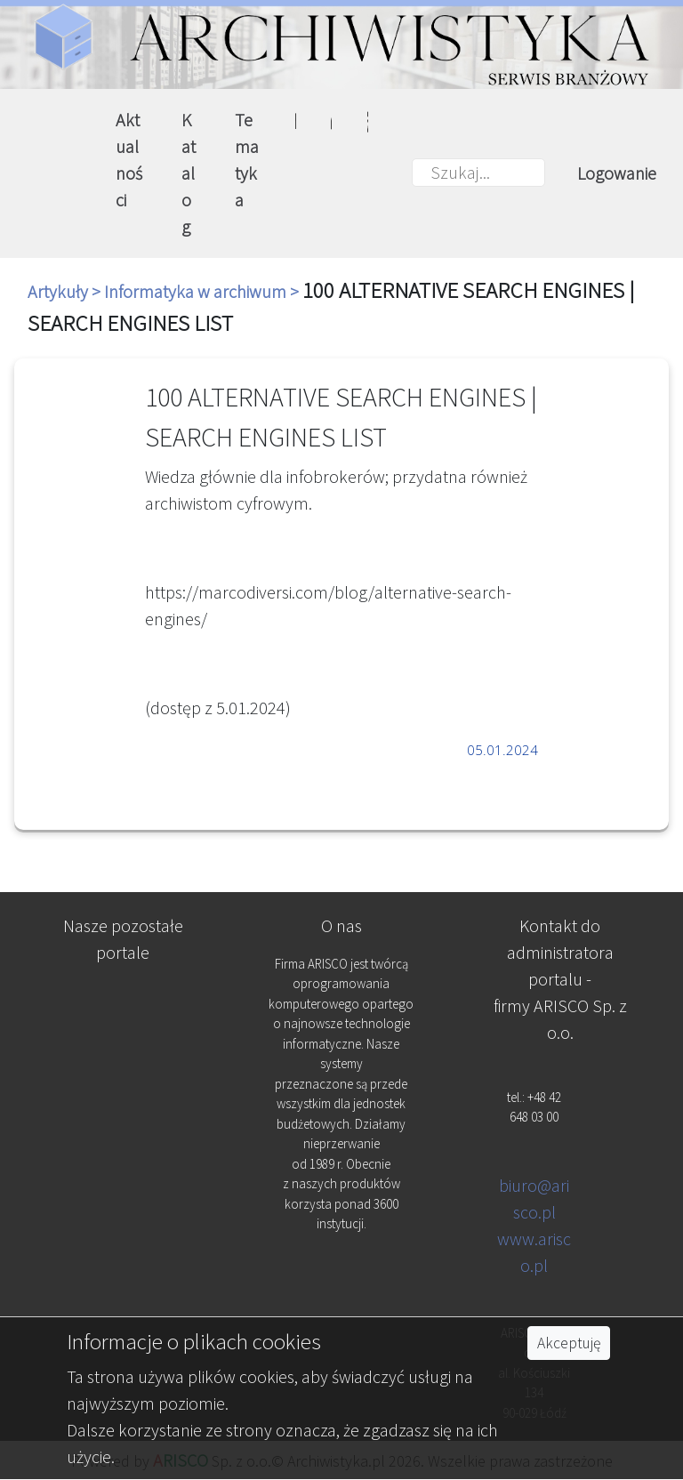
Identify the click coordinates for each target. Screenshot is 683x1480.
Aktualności (129, 160)
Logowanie (616, 173)
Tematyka (247, 160)
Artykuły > (66, 291)
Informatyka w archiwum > (203, 291)
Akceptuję (568, 1343)
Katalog (188, 173)
